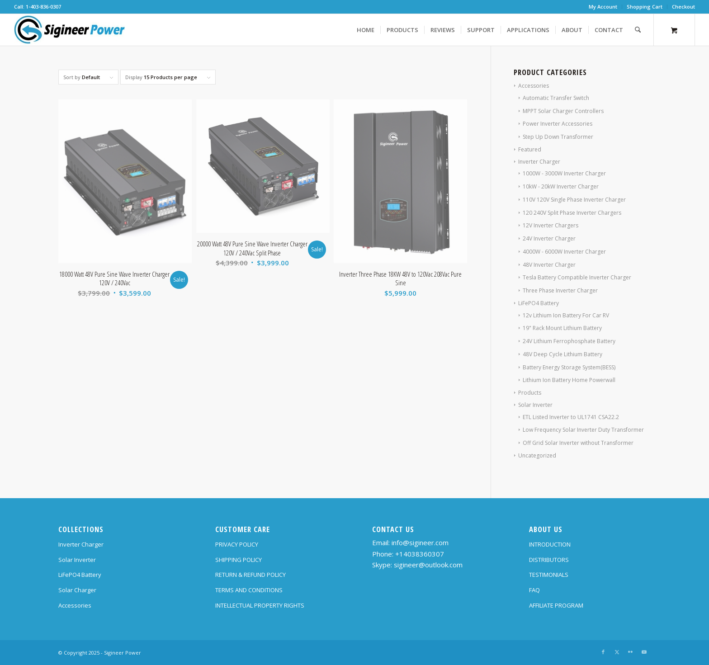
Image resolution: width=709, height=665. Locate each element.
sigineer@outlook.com (428, 564)
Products (529, 392)
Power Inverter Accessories (557, 123)
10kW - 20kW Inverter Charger (561, 186)
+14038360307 (419, 553)
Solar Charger (77, 590)
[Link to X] (617, 652)
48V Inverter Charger (549, 265)
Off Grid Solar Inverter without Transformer (578, 443)
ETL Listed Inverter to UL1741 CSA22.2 (571, 417)
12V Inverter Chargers (550, 225)
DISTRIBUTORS (549, 560)
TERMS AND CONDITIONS (249, 590)
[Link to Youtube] (644, 652)
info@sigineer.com (420, 542)
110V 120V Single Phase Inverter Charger (574, 199)
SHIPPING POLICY (238, 560)
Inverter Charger (539, 161)
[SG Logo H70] (69, 30)
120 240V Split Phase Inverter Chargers (572, 213)
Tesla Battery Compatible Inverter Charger (577, 277)
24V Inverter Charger (549, 238)
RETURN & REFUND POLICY (250, 575)
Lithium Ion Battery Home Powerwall (569, 380)
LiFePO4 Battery (538, 303)
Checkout (683, 6)
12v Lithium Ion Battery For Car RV (566, 315)
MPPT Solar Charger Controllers (563, 111)
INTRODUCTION (550, 544)
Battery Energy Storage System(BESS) (569, 367)
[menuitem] (603, 7)
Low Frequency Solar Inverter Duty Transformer (583, 430)
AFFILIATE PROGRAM (556, 605)
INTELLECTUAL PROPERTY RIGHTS (259, 605)
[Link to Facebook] (603, 652)
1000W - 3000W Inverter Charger (564, 173)
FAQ (534, 590)
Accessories (533, 86)
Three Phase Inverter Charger (560, 290)
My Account (603, 6)
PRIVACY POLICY (236, 544)
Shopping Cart (644, 6)
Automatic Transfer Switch (556, 98)
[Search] (638, 30)
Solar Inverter (535, 405)
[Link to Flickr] (630, 652)
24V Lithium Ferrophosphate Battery (569, 341)
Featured (529, 149)
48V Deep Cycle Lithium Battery (562, 354)
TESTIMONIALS (548, 575)
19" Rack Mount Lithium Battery (562, 328)
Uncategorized (537, 455)
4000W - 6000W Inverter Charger (564, 251)
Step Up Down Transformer (558, 137)
